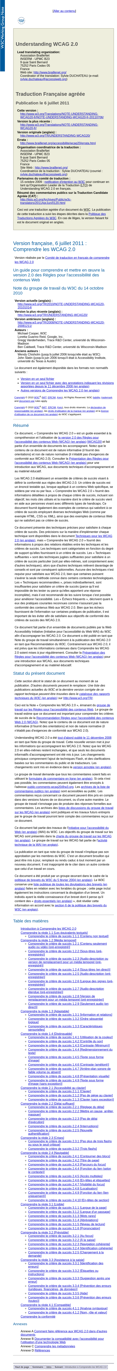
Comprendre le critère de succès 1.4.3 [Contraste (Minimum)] (69, 1045)
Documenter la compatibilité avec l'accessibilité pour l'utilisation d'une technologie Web (62, 1340)
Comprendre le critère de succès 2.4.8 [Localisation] (62, 1188)
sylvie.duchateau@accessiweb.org (43, 79)
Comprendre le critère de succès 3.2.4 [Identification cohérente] (70, 1248)
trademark (106, 397)
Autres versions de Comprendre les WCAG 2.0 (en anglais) (60, 390)
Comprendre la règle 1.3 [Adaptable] (45, 1011)
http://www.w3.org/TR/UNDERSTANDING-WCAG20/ (55, 135)
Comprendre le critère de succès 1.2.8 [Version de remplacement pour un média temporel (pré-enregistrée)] (66, 998)
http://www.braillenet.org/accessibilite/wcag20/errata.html (58, 143)
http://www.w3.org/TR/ (78, 698)
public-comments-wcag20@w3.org (50, 786)
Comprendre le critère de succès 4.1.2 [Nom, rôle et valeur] (67, 1312)
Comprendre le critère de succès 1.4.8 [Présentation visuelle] (68, 1076)
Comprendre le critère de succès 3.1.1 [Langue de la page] (67, 1207)
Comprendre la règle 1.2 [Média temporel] (48, 940)
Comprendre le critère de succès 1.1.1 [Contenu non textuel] (68, 936)
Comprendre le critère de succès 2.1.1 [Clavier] (59, 1091)
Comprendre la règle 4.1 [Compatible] (46, 1305)
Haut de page (22, 1367)
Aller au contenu (64, 11)
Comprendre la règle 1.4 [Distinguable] (46, 1033)
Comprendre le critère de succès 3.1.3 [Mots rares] (62, 1216)
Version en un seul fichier (37, 378)
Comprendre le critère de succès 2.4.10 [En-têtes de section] (68, 1200)
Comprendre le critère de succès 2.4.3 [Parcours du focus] (67, 1164)
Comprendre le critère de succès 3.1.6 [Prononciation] (64, 1228)
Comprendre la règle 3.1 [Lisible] (42, 1204)
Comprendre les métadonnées (55, 1346)
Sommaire (37, 1367)
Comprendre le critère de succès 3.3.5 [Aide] (58, 1293)
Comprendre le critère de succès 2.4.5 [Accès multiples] (65, 1176)
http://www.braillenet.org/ (50, 72)
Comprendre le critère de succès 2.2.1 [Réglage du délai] (66, 1107)
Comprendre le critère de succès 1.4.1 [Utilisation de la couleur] (70, 1037)
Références (42, 1350)
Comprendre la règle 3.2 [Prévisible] (45, 1232)
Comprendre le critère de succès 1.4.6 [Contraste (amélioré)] (68, 1064)
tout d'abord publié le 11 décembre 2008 (84, 737)
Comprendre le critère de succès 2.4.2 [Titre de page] (63, 1160)
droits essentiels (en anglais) (53, 901)
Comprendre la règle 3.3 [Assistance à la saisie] (52, 1260)
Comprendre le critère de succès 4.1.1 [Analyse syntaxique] (67, 1308)
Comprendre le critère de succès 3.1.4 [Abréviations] (63, 1220)
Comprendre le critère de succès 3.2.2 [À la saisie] (61, 1240)
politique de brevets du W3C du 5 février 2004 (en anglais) (53, 880)
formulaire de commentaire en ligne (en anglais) (61, 778)
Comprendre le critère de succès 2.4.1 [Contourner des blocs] (69, 1156)
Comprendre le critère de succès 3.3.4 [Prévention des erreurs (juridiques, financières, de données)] (69, 1287)
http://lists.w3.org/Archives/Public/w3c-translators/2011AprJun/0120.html (45, 201)
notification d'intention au (65, 181)
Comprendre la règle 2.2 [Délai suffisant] (47, 1103)
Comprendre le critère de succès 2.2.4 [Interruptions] (63, 1126)
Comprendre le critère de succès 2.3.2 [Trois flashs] (62, 1148)
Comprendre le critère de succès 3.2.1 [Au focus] (60, 1235)
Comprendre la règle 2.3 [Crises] (42, 1137)
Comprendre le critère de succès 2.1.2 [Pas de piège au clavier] (70, 1095)
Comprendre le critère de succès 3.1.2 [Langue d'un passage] (69, 1211)
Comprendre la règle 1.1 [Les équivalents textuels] (54, 932)
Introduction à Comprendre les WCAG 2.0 (48, 928)
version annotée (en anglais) (92, 767)
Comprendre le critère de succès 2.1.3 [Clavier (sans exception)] (71, 1099)
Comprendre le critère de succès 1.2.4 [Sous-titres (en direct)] (69, 969)
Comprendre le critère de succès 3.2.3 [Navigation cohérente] (69, 1244)
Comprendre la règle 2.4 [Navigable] (45, 1152)
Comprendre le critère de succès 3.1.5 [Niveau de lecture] (66, 1224)
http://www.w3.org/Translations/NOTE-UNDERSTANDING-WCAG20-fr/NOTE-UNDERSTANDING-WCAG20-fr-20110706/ (62, 115)
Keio (59, 397)
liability (96, 397)
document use (27, 401)
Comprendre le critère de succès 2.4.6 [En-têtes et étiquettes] (69, 1180)
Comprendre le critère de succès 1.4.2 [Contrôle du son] (65, 1041)
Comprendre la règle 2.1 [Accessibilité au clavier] (53, 1088)
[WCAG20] (94, 441)
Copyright (19, 397)
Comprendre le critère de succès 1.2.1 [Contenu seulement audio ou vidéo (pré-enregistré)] (67, 945)
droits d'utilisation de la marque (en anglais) (71, 411)
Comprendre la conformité (38, 1316)
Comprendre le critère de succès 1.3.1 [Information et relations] (70, 1014)
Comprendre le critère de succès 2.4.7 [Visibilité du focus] (66, 1184)
